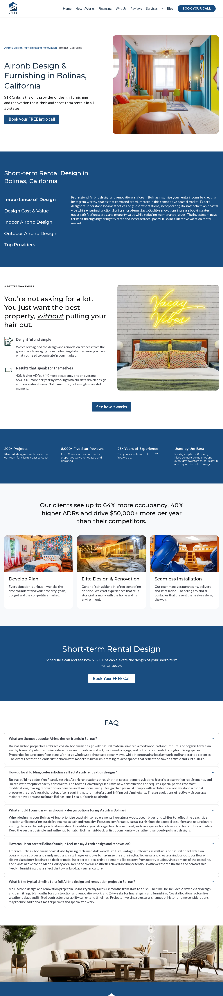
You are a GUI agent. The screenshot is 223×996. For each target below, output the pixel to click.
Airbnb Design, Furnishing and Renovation (30, 47)
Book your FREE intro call (32, 119)
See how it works (111, 406)
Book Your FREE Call (111, 678)
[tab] (30, 199)
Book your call (196, 8)
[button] (154, 8)
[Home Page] (13, 7)
